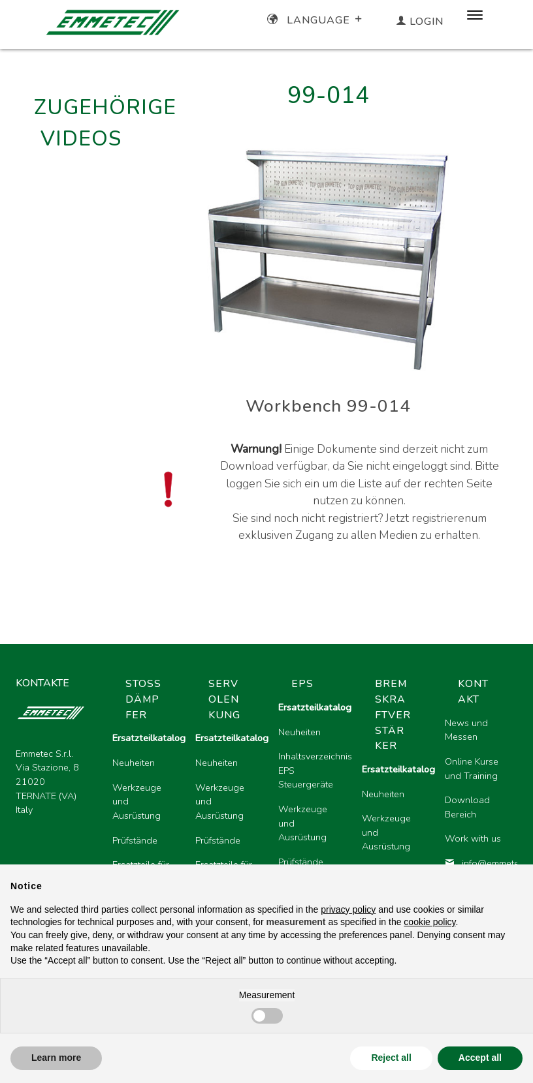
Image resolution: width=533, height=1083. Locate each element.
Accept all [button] (480, 1057)
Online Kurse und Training (471, 768)
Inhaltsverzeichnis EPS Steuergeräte (309, 770)
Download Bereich (467, 807)
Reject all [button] (391, 1057)
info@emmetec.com (476, 863)
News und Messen (466, 730)
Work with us (473, 838)
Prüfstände (134, 840)
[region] (309, 807)
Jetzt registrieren (428, 518)
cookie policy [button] (429, 922)
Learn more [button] (56, 1057)
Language (315, 20)
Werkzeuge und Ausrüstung (136, 801)
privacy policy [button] (348, 909)
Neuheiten (133, 762)
